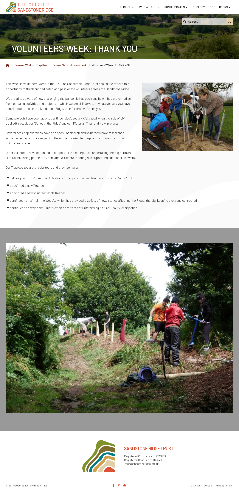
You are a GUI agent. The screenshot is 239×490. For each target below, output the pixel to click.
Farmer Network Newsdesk (69, 65)
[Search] (205, 21)
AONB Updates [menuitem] (174, 7)
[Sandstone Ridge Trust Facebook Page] (113, 485)
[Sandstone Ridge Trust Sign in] (124, 485)
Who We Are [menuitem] (147, 7)
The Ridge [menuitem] (124, 7)
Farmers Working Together (30, 65)
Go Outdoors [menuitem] (219, 7)
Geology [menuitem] (199, 7)
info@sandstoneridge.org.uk (141, 463)
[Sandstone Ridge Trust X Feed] (118, 485)
